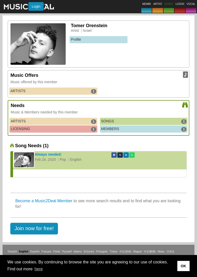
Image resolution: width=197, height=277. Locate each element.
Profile (76, 39)
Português (102, 251)
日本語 (170, 251)
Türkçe (114, 251)
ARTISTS (53, 91)
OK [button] (183, 266)
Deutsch (12, 251)
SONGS (144, 121)
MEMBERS (144, 129)
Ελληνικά (89, 251)
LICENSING (53, 129)
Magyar (137, 251)
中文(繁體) (150, 251)
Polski (56, 251)
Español (34, 251)
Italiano (78, 251)
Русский (67, 251)
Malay (161, 251)
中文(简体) (125, 251)
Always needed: (48, 154)
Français (46, 251)
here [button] (38, 269)
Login (36, 6)
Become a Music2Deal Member (43, 201)
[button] (34, 229)
